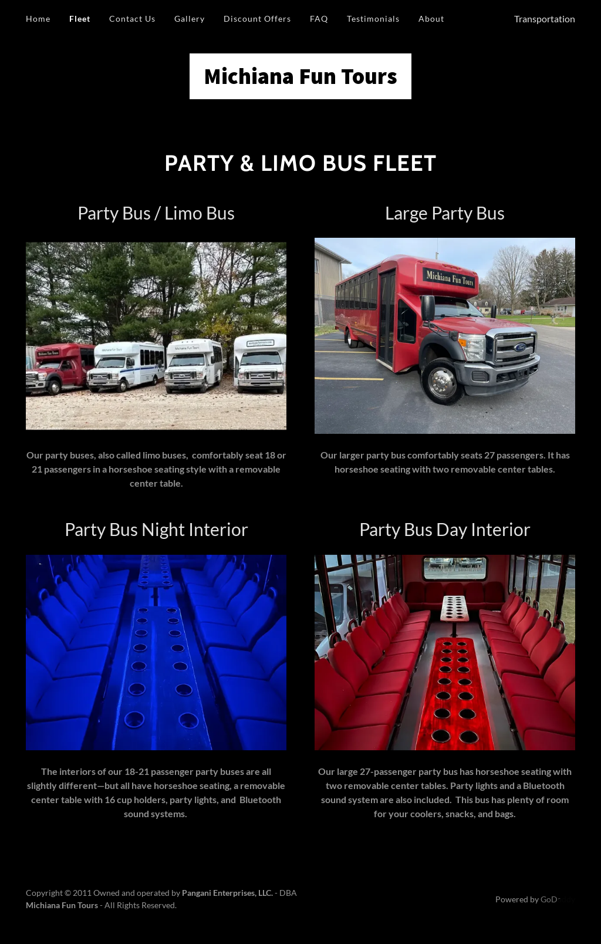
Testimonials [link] (373, 18)
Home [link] (38, 18)
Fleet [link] (79, 18)
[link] (300, 80)
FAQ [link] (319, 18)
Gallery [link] (189, 18)
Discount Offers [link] (257, 18)
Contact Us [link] (132, 18)
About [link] (431, 18)
